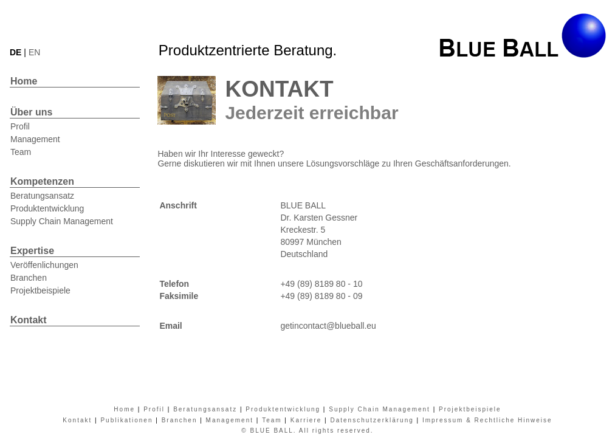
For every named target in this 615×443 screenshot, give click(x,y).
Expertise (32, 251)
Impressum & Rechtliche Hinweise (487, 420)
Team (20, 152)
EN (34, 52)
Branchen (28, 278)
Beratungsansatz (42, 196)
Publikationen (126, 420)
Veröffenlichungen (44, 265)
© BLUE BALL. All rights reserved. (307, 430)
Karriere (306, 420)
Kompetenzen (42, 181)
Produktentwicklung (47, 208)
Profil (20, 126)
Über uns (31, 112)
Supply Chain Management (61, 221)
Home (23, 81)
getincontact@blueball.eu (328, 326)
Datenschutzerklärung (371, 420)
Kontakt (28, 320)
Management (35, 139)
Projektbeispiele (40, 290)
